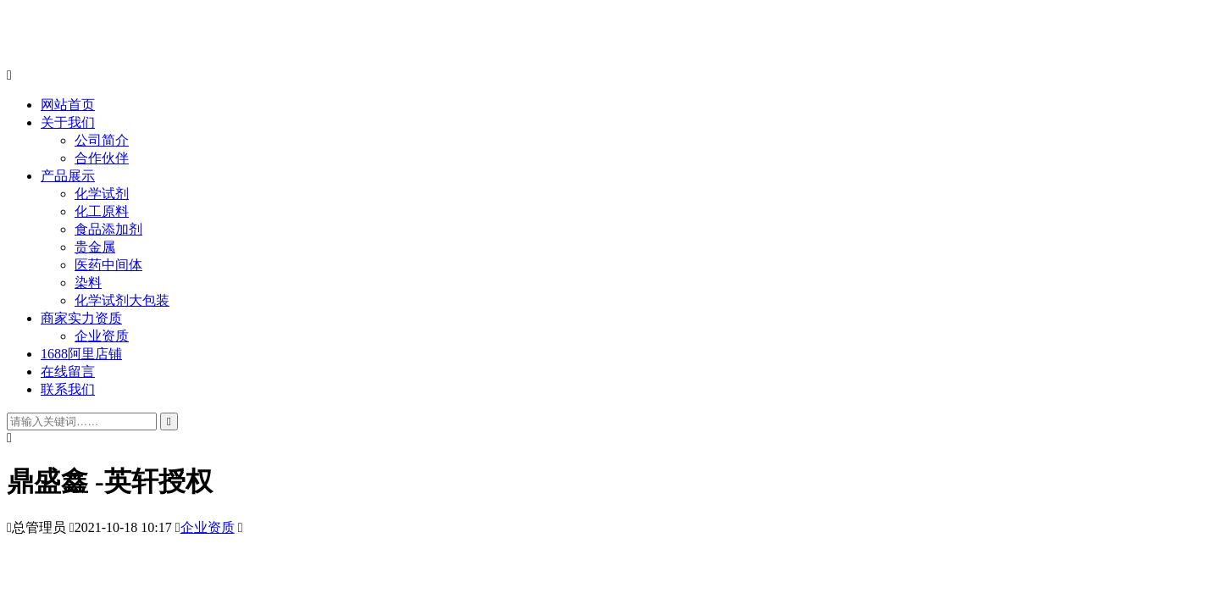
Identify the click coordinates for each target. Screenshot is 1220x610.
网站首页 (68, 104)
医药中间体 (108, 265)
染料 (88, 282)
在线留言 (68, 371)
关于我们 (68, 122)
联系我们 (68, 389)
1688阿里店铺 (81, 354)
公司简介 (102, 140)
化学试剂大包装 (122, 300)
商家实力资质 (81, 318)
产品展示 (68, 176)
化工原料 (102, 211)
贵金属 (95, 247)
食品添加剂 (108, 229)
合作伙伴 (102, 158)
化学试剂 (102, 193)
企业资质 (102, 336)
